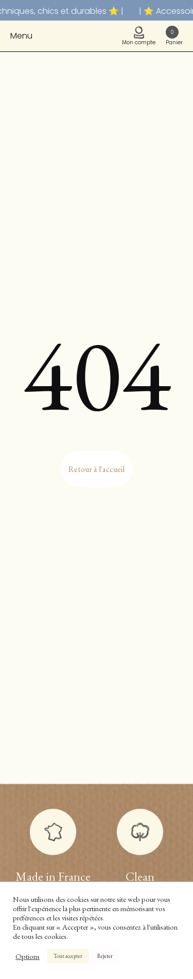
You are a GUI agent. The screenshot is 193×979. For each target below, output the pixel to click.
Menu (21, 36)
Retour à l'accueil (96, 469)
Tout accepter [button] (68, 955)
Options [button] (27, 956)
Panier (174, 36)
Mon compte (138, 36)
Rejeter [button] (105, 955)
